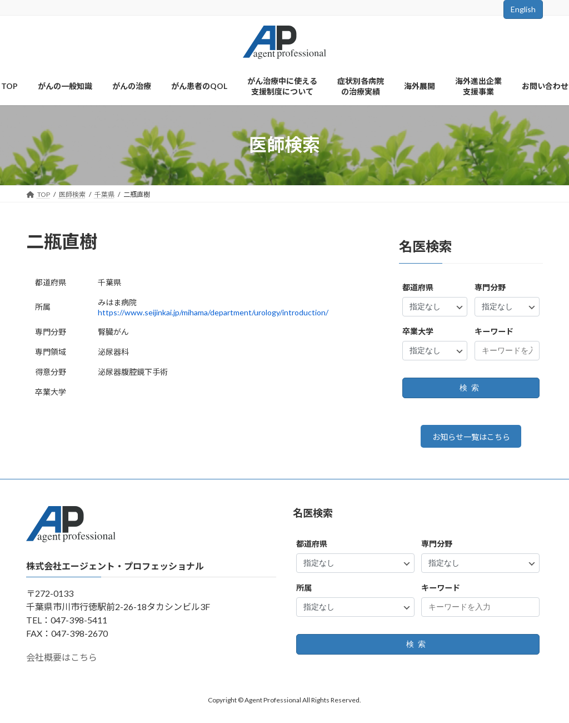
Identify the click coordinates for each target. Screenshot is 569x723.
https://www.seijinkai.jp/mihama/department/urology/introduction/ (213, 312)
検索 (470, 387)
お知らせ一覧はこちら (470, 438)
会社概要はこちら (61, 661)
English (523, 9)
